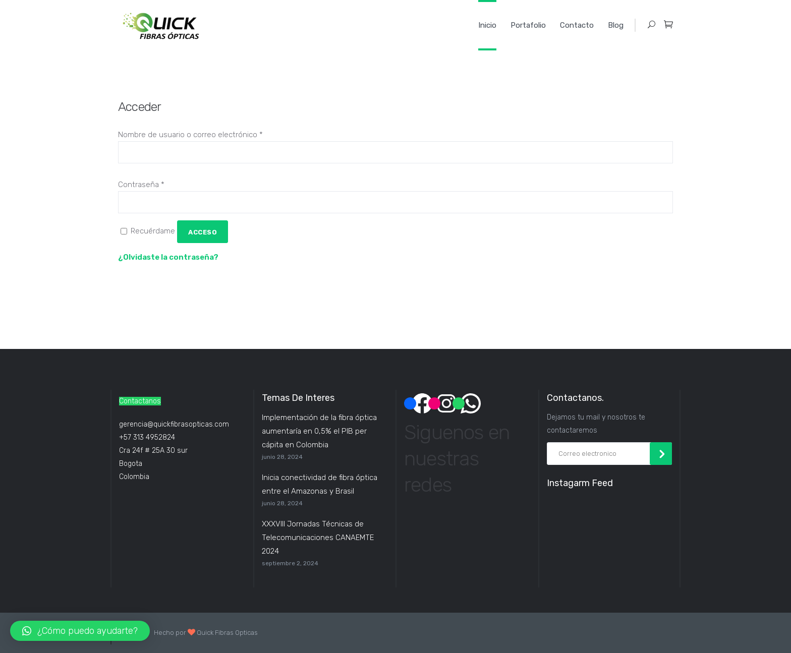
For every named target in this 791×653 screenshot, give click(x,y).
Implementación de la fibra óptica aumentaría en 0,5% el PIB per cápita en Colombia (319, 431)
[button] (80, 631)
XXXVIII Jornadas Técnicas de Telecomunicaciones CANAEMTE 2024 (318, 537)
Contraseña (141, 184)
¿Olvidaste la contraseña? (168, 257)
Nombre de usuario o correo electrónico (190, 134)
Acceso (202, 232)
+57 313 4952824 (147, 437)
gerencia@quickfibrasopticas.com (174, 424)
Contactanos (140, 401)
